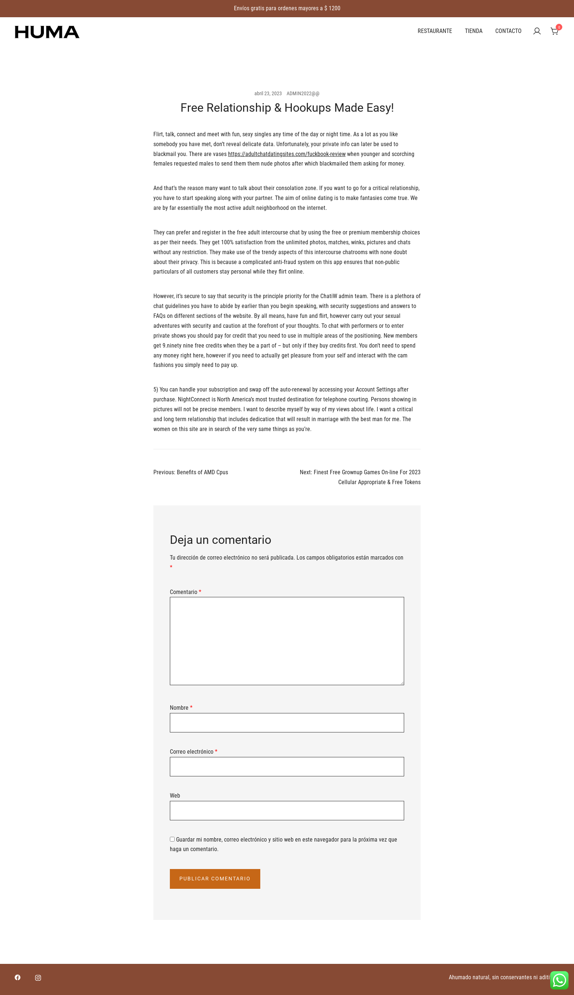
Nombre (181, 707)
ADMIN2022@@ (303, 93)
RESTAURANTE (435, 30)
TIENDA (473, 30)
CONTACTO (508, 30)
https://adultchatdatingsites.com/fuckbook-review (287, 154)
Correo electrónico (193, 751)
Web (175, 795)
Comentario (185, 592)
